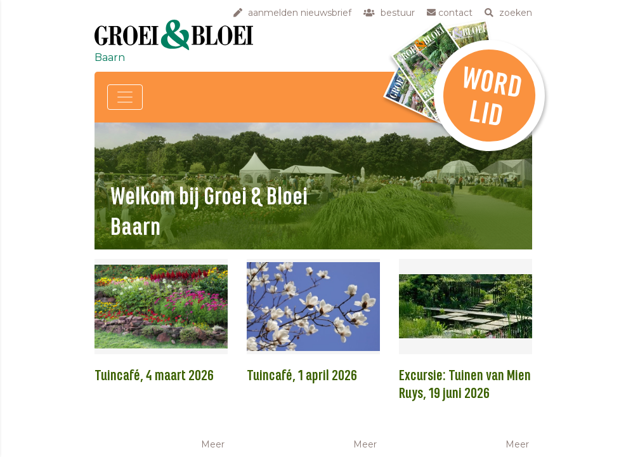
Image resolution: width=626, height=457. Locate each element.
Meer (213, 444)
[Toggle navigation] (125, 97)
